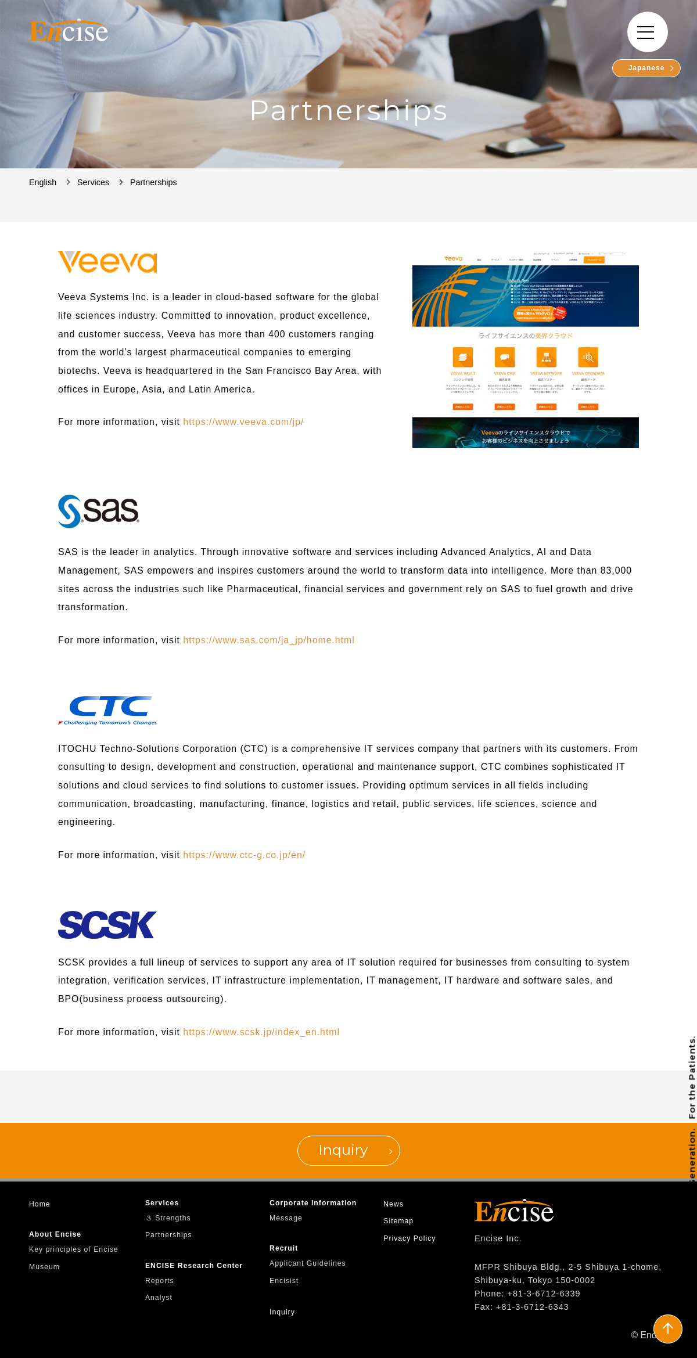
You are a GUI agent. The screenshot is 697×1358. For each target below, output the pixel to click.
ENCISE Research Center (194, 1266)
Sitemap (398, 1221)
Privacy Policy (409, 1238)
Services (162, 1203)
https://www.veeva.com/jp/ (243, 422)
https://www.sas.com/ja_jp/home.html (268, 640)
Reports (159, 1281)
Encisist (284, 1281)
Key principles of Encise (73, 1249)
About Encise (55, 1234)
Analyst (159, 1298)
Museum (44, 1267)
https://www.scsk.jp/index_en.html (261, 1032)
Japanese (645, 68)
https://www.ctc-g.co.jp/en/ (244, 855)
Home (40, 1204)
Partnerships (168, 1235)
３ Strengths (168, 1218)
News (393, 1204)
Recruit (284, 1248)
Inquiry (282, 1312)
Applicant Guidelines (308, 1263)
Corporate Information (313, 1203)
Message (286, 1218)
